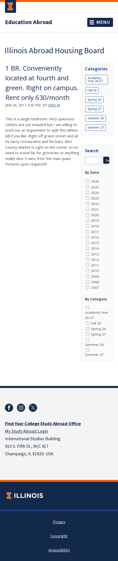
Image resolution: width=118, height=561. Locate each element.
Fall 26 (92, 90)
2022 (95, 203)
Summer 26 (96, 118)
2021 (95, 209)
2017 (95, 232)
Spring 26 (94, 99)
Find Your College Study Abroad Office (43, 424)
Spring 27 (94, 109)
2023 (95, 198)
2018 (95, 226)
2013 (95, 254)
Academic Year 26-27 (95, 79)
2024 (95, 192)
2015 (95, 243)
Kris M (54, 105)
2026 (95, 181)
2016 (95, 237)
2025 (95, 187)
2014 (95, 248)
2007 (95, 287)
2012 (95, 259)
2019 (95, 220)
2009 (95, 276)
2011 (95, 265)
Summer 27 (96, 127)
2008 (95, 282)
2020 (95, 215)
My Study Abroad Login (26, 431)
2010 (95, 270)
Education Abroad (28, 22)
